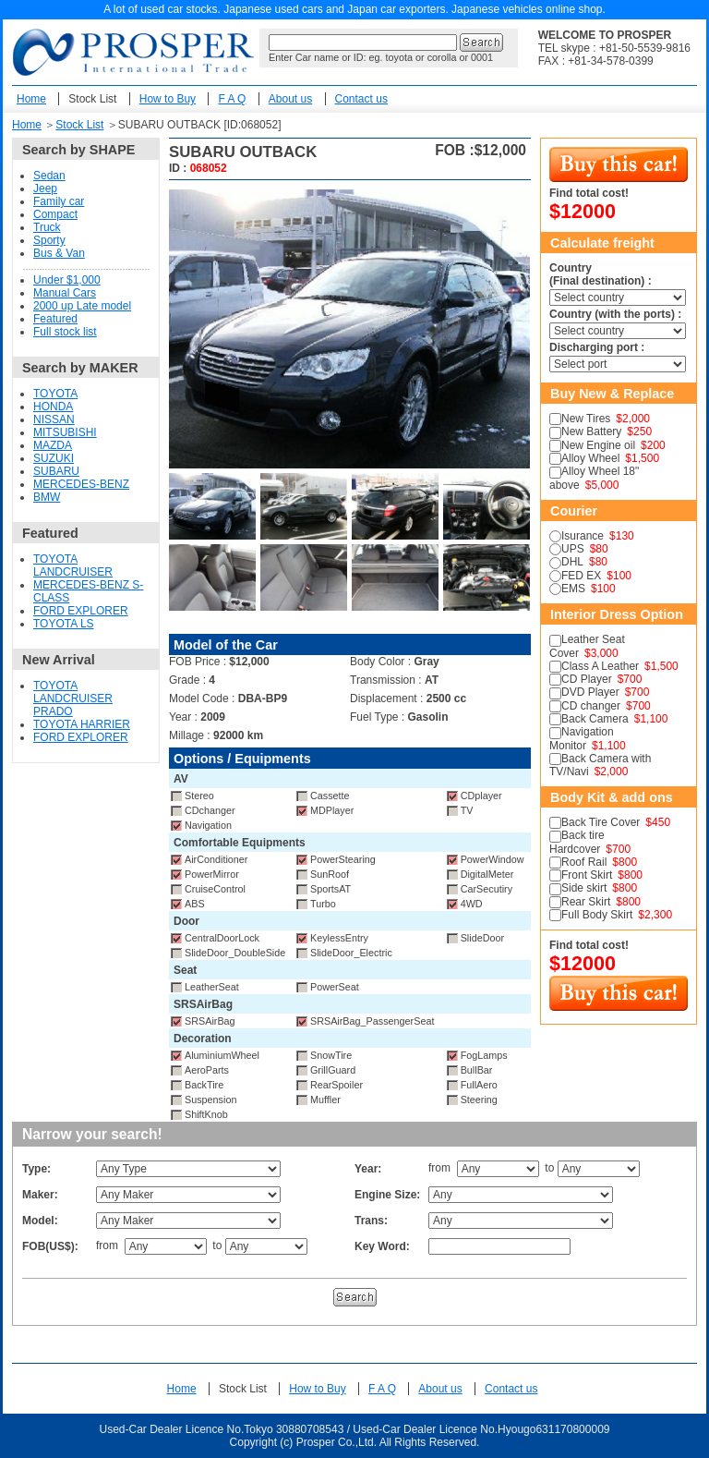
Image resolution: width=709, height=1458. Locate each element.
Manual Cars (64, 292)
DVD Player (590, 692)
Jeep (45, 188)
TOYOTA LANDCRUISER (73, 565)
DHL (572, 561)
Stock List (92, 98)
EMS (573, 588)
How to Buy (167, 98)
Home (31, 98)
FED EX (581, 575)
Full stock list (65, 331)
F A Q (232, 98)
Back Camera (595, 718)
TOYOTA (55, 393)
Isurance (582, 535)
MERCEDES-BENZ (81, 484)
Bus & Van (59, 253)
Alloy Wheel (590, 458)
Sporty (49, 240)
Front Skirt (586, 875)
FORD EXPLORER (80, 610)
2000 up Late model (82, 305)
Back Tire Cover (600, 822)
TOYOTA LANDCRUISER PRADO (73, 698)
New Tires (585, 418)
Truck (47, 227)
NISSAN (54, 419)
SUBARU (56, 471)
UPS (572, 548)
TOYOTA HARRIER (81, 724)
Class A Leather (600, 666)
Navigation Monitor (581, 738)
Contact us (361, 98)
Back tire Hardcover (577, 842)
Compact (55, 214)
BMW (46, 497)
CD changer (590, 705)
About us (290, 98)
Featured (55, 318)
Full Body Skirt (596, 914)
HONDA (53, 406)
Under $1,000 (67, 279)
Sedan (49, 175)
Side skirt (584, 887)
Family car (58, 201)
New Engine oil (598, 445)
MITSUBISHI (65, 432)
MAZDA (52, 445)
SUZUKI (53, 458)
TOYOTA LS (63, 623)
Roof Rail (584, 862)
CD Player (586, 679)
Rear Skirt (585, 901)
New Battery (591, 431)
